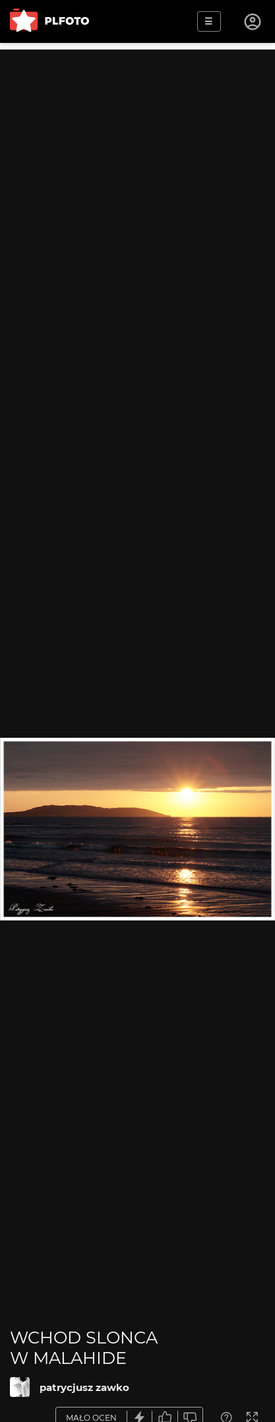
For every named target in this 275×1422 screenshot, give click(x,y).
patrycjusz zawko (84, 1387)
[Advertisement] (137, 187)
